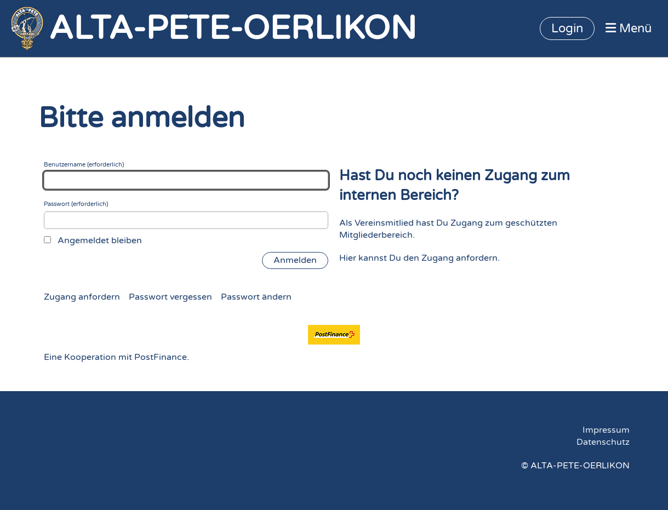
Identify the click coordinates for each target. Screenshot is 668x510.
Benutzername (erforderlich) (186, 175)
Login (567, 28)
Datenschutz (603, 442)
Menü (629, 28)
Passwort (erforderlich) (186, 214)
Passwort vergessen (170, 296)
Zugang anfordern (82, 296)
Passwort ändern (256, 296)
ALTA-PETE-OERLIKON (232, 28)
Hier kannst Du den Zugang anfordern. (419, 258)
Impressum (606, 430)
